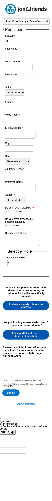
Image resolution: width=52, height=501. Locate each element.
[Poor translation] (11, 432)
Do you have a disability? (19, 207)
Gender (9, 194)
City (7, 143)
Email (8, 102)
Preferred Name (14, 182)
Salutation (9, 35)
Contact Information (26, 404)
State (8, 156)
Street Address (13, 127)
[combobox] (14, 41)
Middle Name (12, 61)
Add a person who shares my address (26, 305)
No (20, 211)
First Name (11, 48)
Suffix (8, 87)
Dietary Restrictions (16, 233)
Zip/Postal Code (14, 169)
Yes (9, 211)
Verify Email (11, 115)
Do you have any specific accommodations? (19, 220)
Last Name (11, 74)
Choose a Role (15, 257)
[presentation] (23, 370)
